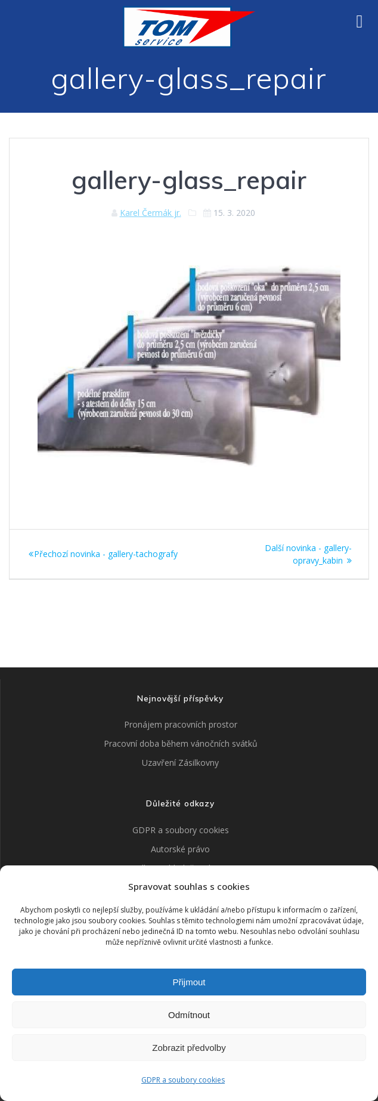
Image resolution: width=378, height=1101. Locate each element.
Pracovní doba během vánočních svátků (181, 743)
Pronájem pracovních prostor (180, 724)
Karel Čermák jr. (150, 212)
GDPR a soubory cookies (183, 1080)
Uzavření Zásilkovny (180, 762)
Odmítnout (189, 1015)
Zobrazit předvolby (188, 1048)
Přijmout (188, 982)
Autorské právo (180, 849)
